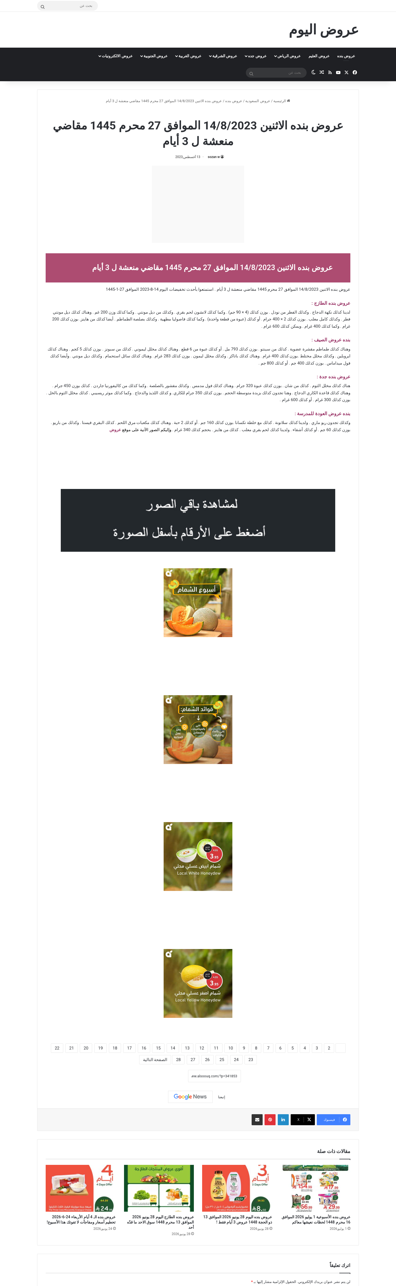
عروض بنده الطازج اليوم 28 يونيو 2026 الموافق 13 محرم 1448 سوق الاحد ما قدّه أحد (160, 1222)
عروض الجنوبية (155, 56)
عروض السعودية (257, 101)
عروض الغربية (189, 56)
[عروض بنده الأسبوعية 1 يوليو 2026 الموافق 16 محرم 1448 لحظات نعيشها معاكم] (315, 1188)
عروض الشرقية (224, 56)
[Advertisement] (198, 204)
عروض (115, 429)
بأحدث (191, 289)
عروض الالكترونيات (117, 56)
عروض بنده (346, 56)
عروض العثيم (319, 56)
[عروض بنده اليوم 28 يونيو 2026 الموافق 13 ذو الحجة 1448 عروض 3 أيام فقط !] (237, 1188)
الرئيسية (281, 101)
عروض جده (257, 56)
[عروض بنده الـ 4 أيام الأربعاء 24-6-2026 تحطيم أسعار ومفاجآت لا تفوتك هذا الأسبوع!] (81, 1188)
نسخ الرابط (171, 1076)
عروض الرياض (289, 56)
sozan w (214, 157)
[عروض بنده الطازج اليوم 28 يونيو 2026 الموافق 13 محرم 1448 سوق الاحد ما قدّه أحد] (159, 1188)
